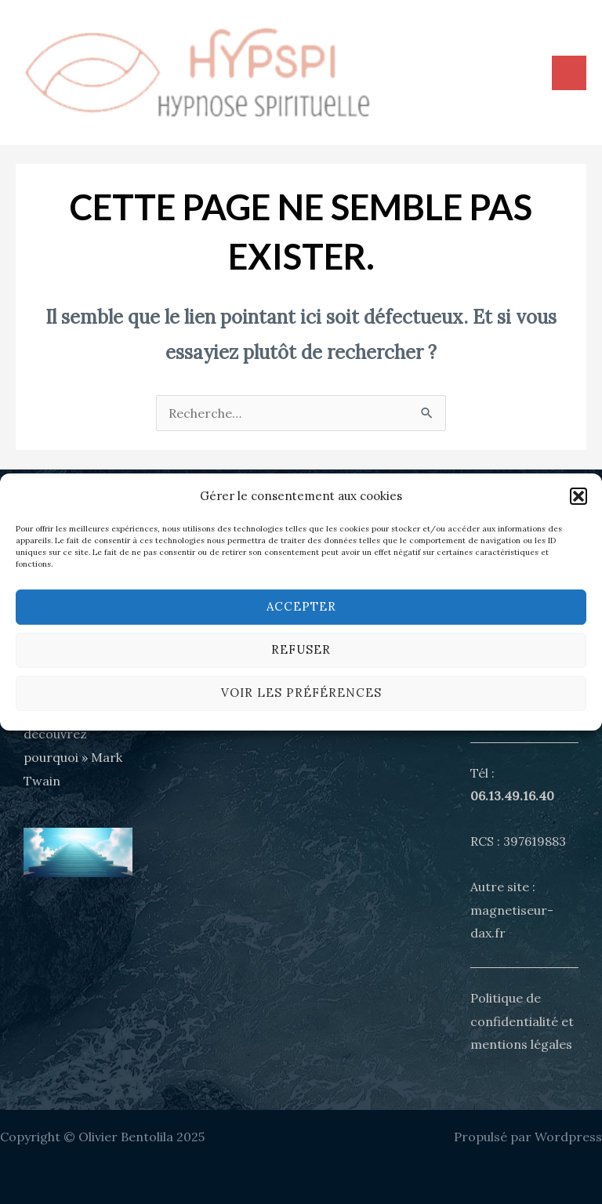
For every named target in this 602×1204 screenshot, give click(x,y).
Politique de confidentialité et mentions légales (522, 1021)
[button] (578, 496)
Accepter (301, 606)
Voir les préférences (301, 692)
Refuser (301, 649)
